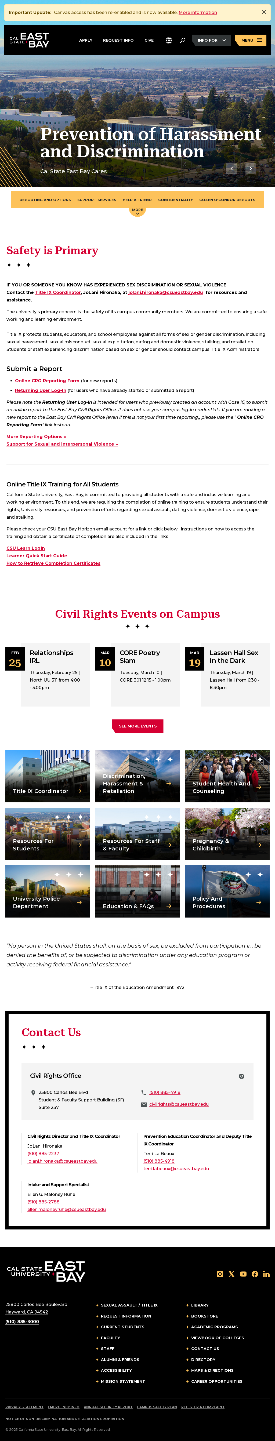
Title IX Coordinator (58, 292)
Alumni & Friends (120, 1359)
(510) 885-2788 (43, 1202)
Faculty (110, 1338)
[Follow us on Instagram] (220, 1273)
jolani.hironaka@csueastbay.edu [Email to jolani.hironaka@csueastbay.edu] (165, 292)
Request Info (118, 40)
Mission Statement (123, 1381)
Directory (203, 1359)
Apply (85, 40)
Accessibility (116, 1370)
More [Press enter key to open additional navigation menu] (137, 211)
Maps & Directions (212, 1370)
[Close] (264, 12)
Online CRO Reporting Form (47, 380)
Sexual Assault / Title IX (129, 1305)
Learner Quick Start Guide (36, 555)
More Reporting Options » (36, 436)
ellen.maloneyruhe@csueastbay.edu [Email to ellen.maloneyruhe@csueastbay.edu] (66, 1209)
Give (149, 40)
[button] (168, 40)
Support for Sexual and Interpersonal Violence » (62, 444)
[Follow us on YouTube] (243, 1273)
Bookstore (204, 1316)
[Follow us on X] (231, 1273)
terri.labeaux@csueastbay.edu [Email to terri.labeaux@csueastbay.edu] (176, 1168)
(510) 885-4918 (164, 1092)
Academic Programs (214, 1326)
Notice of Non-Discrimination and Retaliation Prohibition (64, 1419)
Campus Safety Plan (157, 1407)
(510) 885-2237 (43, 1153)
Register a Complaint (203, 1407)
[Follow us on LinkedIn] (266, 1273)
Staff (107, 1348)
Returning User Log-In (40, 390)
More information (198, 12)
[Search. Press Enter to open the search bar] (182, 40)
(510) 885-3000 (22, 1321)
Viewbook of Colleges (217, 1338)
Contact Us (205, 1348)
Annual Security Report (108, 1407)
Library (200, 1305)
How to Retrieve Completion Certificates (53, 563)
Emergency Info (63, 1407)
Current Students (122, 1326)
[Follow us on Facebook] (255, 1273)
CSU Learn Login (25, 548)
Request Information (126, 1316)
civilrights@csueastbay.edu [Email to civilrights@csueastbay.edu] (179, 1104)
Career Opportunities (217, 1381)
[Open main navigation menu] (250, 40)
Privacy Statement (24, 1407)
